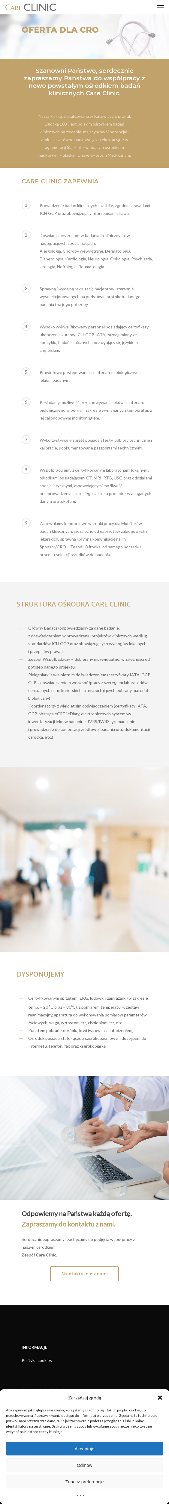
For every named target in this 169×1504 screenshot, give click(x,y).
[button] (160, 1398)
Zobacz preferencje (84, 1481)
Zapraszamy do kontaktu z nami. (68, 1224)
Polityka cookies (37, 1360)
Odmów (84, 1465)
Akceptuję (85, 1448)
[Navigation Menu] (160, 7)
